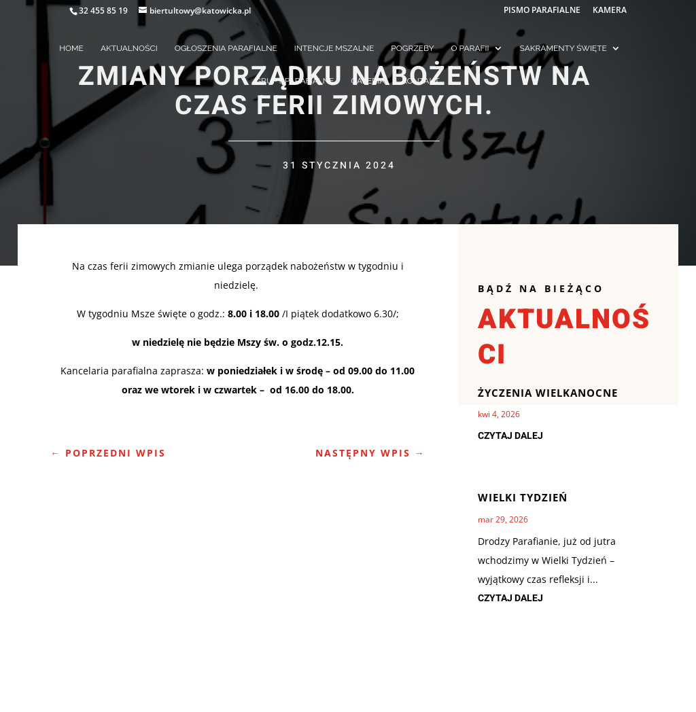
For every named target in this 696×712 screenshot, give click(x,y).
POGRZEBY (412, 48)
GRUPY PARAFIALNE (295, 81)
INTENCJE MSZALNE (334, 48)
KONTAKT (420, 81)
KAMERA (610, 11)
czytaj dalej (510, 436)
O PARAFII (470, 48)
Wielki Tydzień (523, 497)
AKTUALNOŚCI (129, 48)
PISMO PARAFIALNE (542, 11)
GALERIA (368, 81)
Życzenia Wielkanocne (548, 392)
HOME (71, 48)
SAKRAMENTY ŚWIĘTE (563, 48)
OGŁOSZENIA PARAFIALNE (226, 48)
